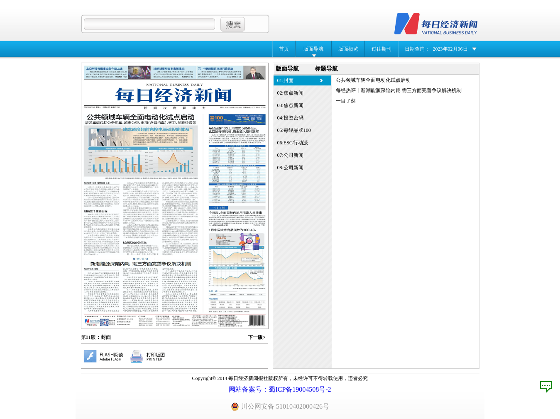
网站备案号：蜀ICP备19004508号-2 (279, 389)
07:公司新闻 (290, 155)
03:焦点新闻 (290, 105)
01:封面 (285, 80)
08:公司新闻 (290, 168)
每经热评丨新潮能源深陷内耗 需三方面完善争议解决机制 (399, 90)
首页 (284, 49)
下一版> (257, 337)
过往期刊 (381, 49)
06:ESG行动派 (292, 143)
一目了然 (346, 101)
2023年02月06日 (450, 49)
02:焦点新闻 (290, 93)
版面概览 (348, 49)
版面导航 (313, 49)
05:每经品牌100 (294, 130)
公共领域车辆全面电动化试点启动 (373, 80)
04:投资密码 (290, 118)
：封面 (103, 337)
